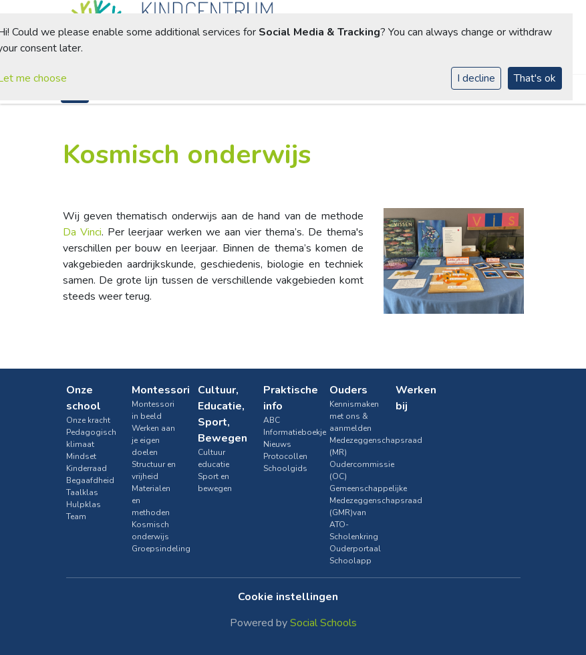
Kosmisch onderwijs (150, 530)
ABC (271, 420)
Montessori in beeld (153, 410)
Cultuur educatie (213, 458)
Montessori (155, 390)
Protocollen (285, 456)
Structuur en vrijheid (154, 470)
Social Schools (323, 623)
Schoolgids (285, 468)
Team (76, 516)
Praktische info (286, 398)
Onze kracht (88, 420)
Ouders (348, 390)
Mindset (81, 456)
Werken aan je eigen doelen (153, 440)
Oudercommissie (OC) (352, 470)
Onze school (83, 398)
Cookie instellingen (288, 596)
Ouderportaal (352, 548)
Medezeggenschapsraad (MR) (352, 446)
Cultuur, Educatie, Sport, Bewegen (221, 414)
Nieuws (277, 444)
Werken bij (416, 398)
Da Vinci (82, 232)
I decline (476, 78)
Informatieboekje (286, 432)
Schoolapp (350, 560)
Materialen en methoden (151, 500)
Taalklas (82, 492)
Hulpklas (83, 504)
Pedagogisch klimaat (89, 438)
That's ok (535, 78)
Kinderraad (86, 468)
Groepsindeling (155, 548)
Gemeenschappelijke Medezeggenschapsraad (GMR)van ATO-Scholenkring (352, 512)
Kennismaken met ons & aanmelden (352, 416)
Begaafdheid (89, 480)
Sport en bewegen (215, 482)
